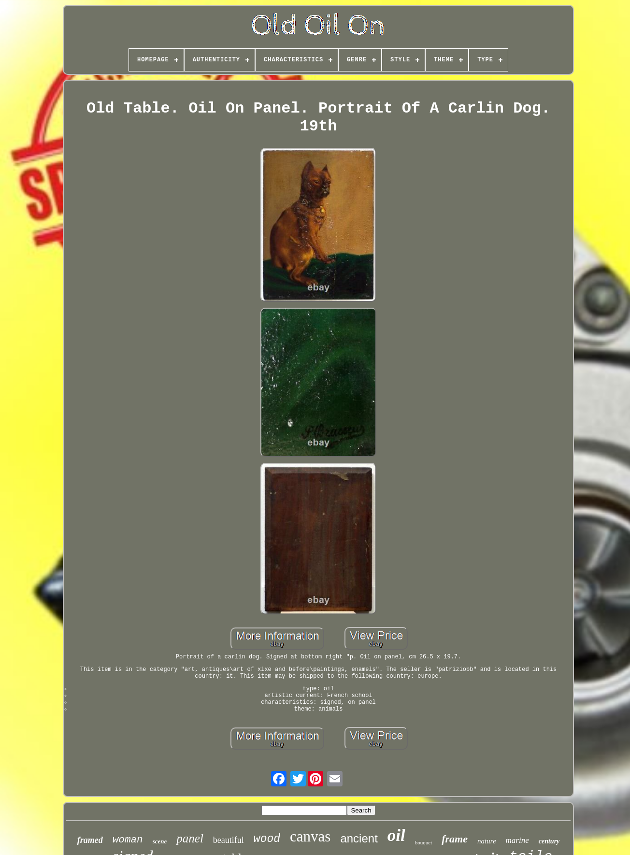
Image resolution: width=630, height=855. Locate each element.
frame (455, 839)
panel (189, 838)
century (549, 841)
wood (267, 839)
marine (517, 840)
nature (486, 841)
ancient (358, 838)
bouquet (423, 842)
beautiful (228, 840)
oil (396, 835)
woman (128, 839)
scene (160, 841)
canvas (310, 836)
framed (90, 840)
